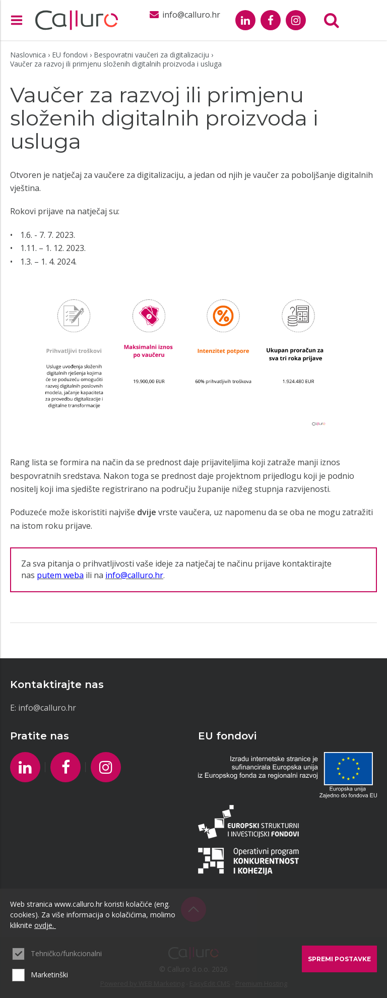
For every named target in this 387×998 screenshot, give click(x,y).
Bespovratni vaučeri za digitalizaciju (151, 54)
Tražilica (331, 20)
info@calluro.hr (47, 707)
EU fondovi (70, 54)
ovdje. (45, 925)
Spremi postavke (339, 959)
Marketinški (49, 974)
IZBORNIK (19, 20)
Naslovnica (28, 54)
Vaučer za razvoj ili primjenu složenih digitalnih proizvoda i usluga (116, 64)
